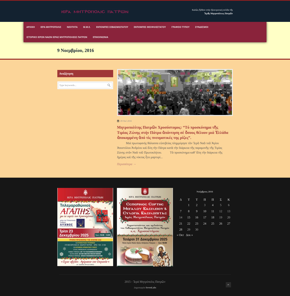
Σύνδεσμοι (201, 27)
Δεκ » (189, 235)
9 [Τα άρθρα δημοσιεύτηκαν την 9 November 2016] (197, 211)
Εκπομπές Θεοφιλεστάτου (150, 27)
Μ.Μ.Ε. (87, 27)
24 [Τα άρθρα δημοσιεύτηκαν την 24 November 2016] (204, 223)
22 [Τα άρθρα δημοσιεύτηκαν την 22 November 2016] (188, 223)
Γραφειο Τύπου (180, 27)
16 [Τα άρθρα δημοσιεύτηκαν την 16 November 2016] (196, 217)
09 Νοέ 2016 (126, 121)
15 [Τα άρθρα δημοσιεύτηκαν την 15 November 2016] (188, 217)
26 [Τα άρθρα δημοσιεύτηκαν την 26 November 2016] (220, 223)
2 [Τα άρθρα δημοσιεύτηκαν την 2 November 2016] (197, 205)
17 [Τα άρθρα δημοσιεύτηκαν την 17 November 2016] (204, 217)
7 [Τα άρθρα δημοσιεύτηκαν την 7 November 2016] (181, 211)
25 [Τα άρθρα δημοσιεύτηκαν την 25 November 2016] (212, 223)
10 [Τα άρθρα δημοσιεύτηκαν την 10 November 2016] (204, 211)
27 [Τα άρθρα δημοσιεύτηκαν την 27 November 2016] (228, 223)
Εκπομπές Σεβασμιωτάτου (112, 27)
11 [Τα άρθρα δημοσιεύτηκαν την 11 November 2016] (212, 211)
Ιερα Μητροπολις (50, 27)
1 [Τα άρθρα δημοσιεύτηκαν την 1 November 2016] (189, 205)
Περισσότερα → (126, 164)
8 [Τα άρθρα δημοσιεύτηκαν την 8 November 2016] (189, 211)
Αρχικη (30, 27)
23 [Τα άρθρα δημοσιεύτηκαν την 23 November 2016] (196, 223)
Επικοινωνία (100, 37)
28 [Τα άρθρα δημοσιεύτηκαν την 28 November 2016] (180, 229)
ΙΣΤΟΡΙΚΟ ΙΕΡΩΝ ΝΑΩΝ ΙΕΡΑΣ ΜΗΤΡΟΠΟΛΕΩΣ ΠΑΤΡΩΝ (56, 37)
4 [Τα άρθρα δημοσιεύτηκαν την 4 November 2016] (212, 205)
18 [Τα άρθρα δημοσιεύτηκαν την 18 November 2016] (212, 217)
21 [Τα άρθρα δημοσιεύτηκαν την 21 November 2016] (180, 223)
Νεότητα (72, 27)
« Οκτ (180, 235)
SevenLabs (151, 287)
